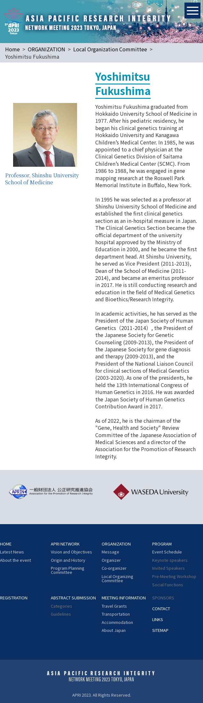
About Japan (114, 630)
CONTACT (161, 609)
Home (12, 49)
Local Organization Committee (110, 49)
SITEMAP (160, 630)
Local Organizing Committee (117, 579)
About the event (15, 560)
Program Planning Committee (67, 570)
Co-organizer (114, 568)
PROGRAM (162, 544)
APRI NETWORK (65, 544)
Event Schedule (167, 552)
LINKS (157, 620)
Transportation (116, 614)
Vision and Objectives (71, 552)
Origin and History (68, 560)
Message (110, 552)
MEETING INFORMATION (124, 598)
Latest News (12, 552)
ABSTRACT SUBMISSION (73, 598)
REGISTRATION (13, 598)
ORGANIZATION (46, 49)
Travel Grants (114, 606)
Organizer (111, 560)
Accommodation (117, 622)
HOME (6, 544)
